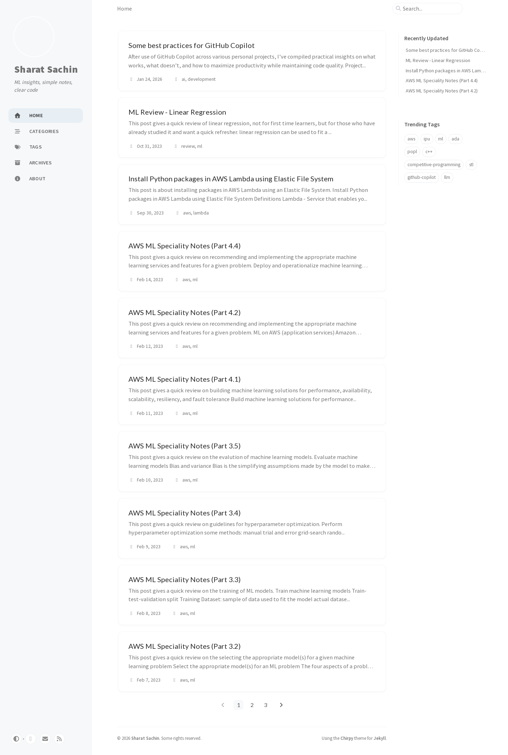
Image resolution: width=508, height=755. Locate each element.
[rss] (59, 739)
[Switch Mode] (16, 739)
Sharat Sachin (46, 70)
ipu (427, 139)
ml (440, 139)
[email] (45, 739)
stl (471, 165)
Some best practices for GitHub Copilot (447, 50)
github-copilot (421, 177)
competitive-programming (433, 165)
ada (455, 139)
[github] (31, 739)
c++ (429, 152)
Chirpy (346, 738)
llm (447, 177)
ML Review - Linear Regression (438, 60)
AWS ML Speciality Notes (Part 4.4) (442, 80)
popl (412, 152)
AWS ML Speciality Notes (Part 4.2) (442, 90)
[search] (430, 8)
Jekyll (380, 738)
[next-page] (281, 705)
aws (411, 139)
